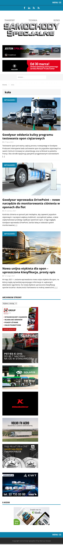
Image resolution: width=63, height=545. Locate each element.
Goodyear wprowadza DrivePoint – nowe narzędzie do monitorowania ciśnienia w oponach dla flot (31, 203)
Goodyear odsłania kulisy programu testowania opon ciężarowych (27, 136)
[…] (3, 156)
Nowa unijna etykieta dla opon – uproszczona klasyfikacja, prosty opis (28, 270)
